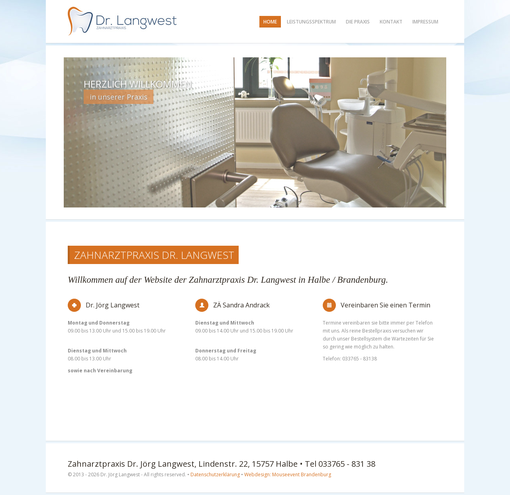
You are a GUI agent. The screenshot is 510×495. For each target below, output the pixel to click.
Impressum (425, 21)
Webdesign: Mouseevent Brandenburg (287, 474)
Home (270, 21)
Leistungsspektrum (311, 21)
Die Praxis (358, 21)
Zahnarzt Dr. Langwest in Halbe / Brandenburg (122, 21)
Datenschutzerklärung (215, 474)
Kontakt (391, 21)
